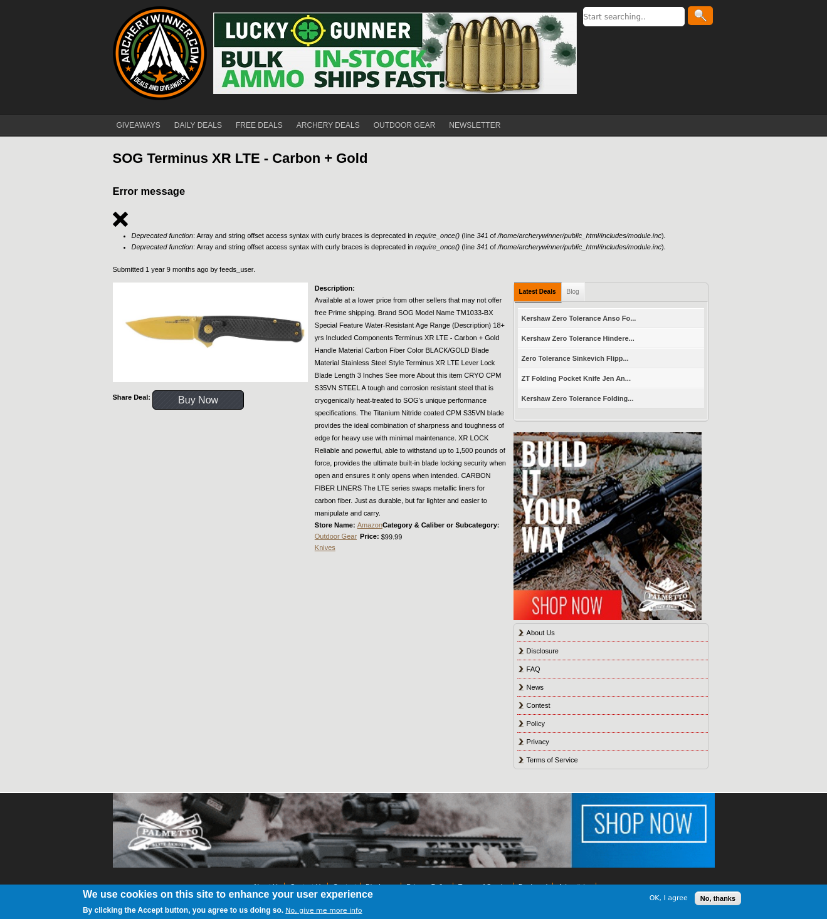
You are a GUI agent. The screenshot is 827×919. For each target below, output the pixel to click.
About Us (541, 632)
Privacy (538, 741)
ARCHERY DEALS (328, 125)
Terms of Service (552, 760)
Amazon (369, 525)
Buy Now (198, 400)
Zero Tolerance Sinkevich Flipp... (575, 358)
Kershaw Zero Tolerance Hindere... (578, 338)
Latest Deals (537, 291)
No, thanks (717, 898)
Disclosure (543, 651)
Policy (536, 723)
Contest (538, 705)
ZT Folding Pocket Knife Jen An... (576, 378)
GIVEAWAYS (139, 125)
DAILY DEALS (198, 125)
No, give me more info (323, 910)
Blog (573, 291)
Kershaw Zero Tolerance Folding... (578, 398)
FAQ (533, 669)
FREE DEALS (259, 125)
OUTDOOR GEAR (405, 125)
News (535, 687)
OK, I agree (669, 898)
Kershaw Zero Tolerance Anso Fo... (579, 318)
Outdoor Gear (336, 536)
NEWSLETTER (474, 125)
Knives (325, 547)
